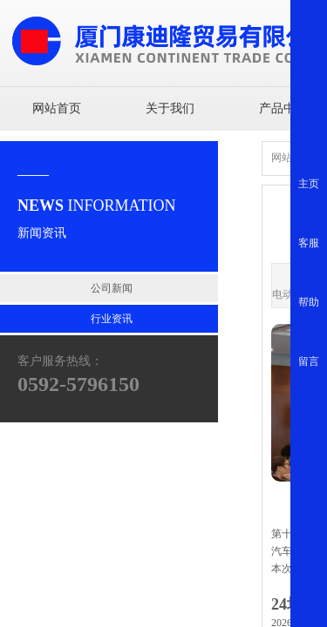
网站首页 (56, 108)
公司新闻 (112, 288)
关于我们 (170, 108)
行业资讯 (112, 319)
